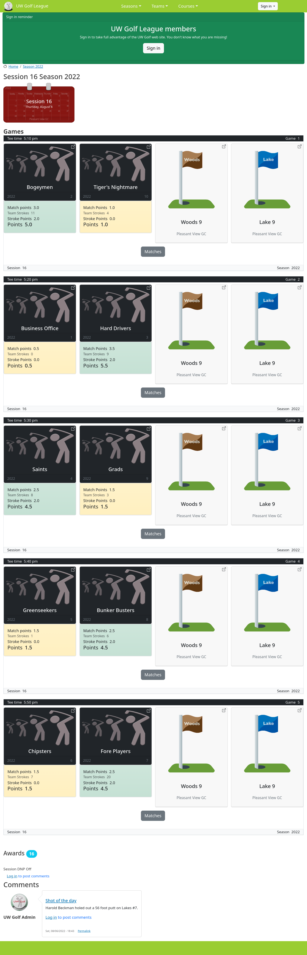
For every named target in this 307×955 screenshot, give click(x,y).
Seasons (129, 6)
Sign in (266, 6)
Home (13, 66)
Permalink (84, 931)
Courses (186, 6)
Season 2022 (33, 66)
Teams (158, 6)
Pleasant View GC (39, 119)
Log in (12, 876)
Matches (153, 251)
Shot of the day (61, 900)
